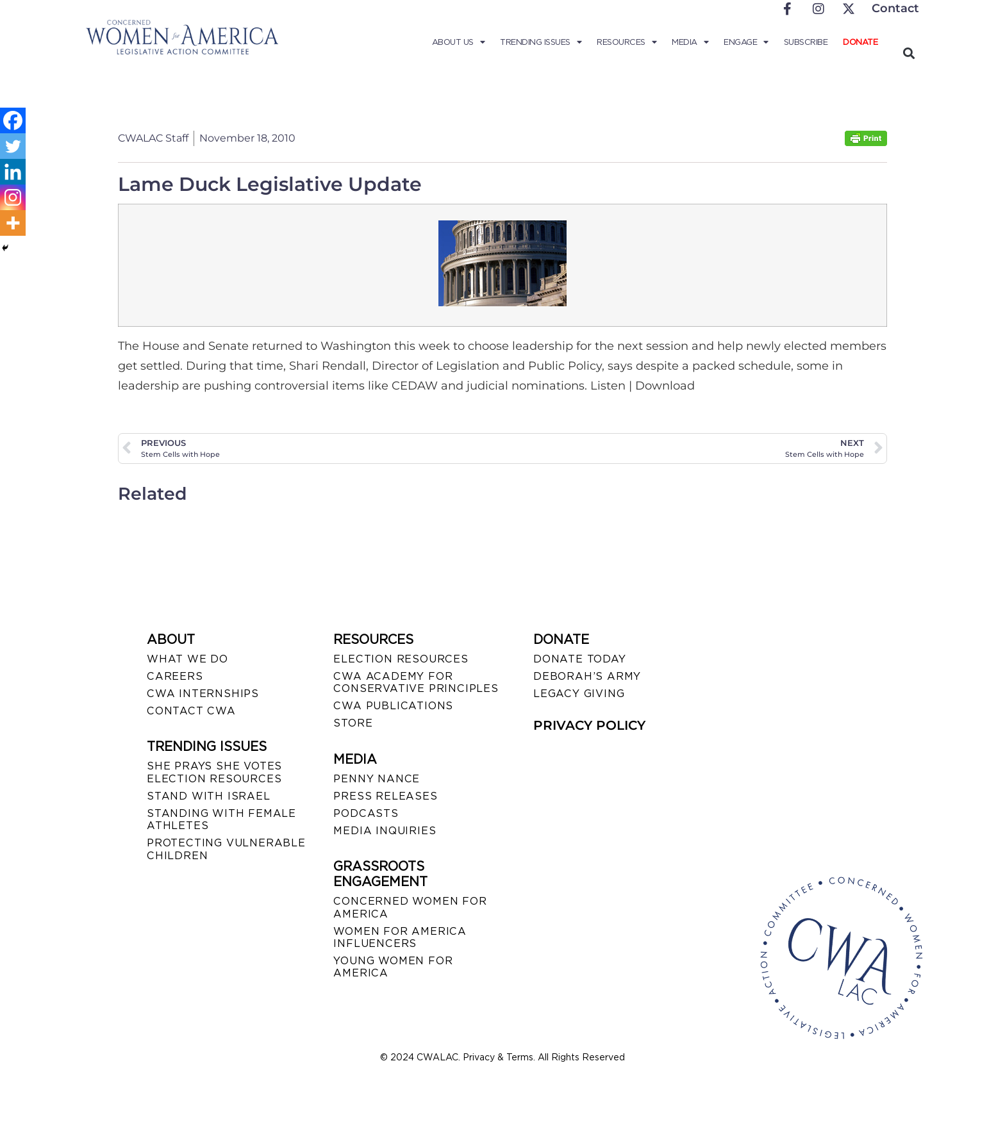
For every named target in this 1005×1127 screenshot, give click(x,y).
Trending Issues (540, 42)
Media (690, 42)
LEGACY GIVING (578, 693)
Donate (860, 42)
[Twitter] (13, 146)
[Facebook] (13, 120)
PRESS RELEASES (385, 796)
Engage (746, 42)
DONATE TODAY (579, 659)
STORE (352, 723)
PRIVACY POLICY (589, 725)
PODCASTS (365, 813)
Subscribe (806, 42)
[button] (908, 52)
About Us (458, 42)
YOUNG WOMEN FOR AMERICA (393, 967)
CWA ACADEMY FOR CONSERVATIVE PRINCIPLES (415, 682)
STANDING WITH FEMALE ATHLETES (221, 819)
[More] (13, 223)
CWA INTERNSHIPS (203, 693)
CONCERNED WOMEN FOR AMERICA (409, 907)
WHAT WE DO (187, 659)
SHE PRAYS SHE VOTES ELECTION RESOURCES (214, 772)
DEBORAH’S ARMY (587, 676)
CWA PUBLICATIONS (393, 706)
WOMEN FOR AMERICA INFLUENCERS (400, 937)
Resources (626, 42)
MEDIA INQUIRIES (384, 831)
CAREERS (175, 676)
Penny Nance (376, 779)
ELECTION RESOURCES (400, 659)
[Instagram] (13, 197)
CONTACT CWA (191, 711)
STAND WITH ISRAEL (208, 796)
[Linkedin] (13, 172)
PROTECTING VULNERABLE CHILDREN (226, 849)
